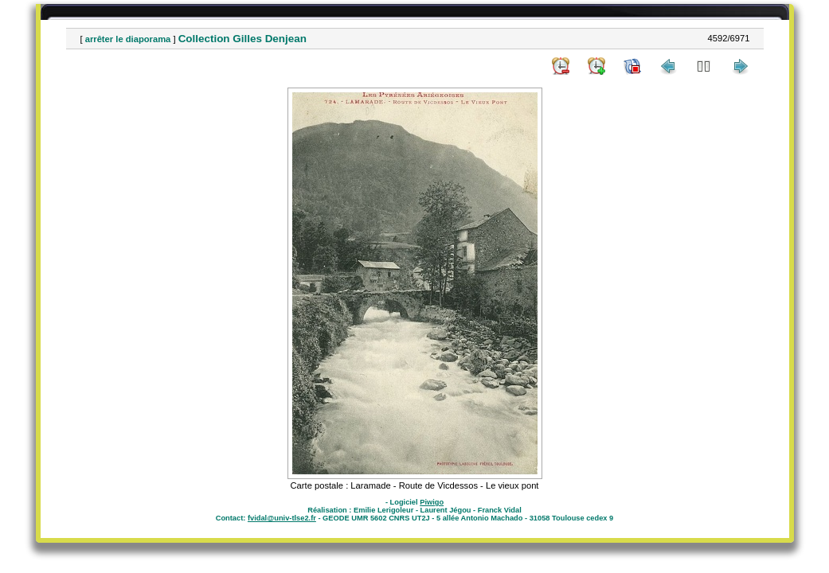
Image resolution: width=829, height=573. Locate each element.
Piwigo (432, 502)
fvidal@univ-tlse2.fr (282, 518)
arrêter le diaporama (128, 39)
